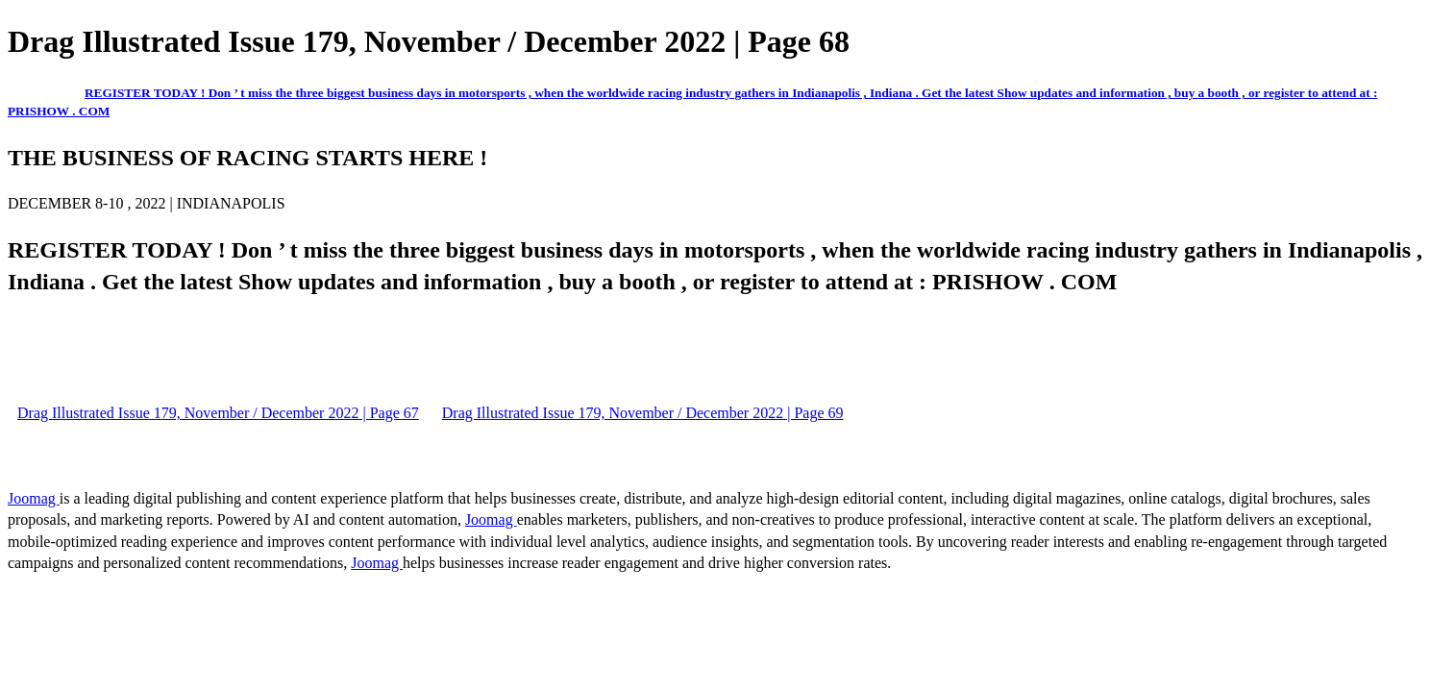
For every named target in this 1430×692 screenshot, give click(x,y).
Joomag (34, 498)
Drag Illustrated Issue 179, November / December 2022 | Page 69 (643, 413)
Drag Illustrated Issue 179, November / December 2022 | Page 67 (218, 413)
